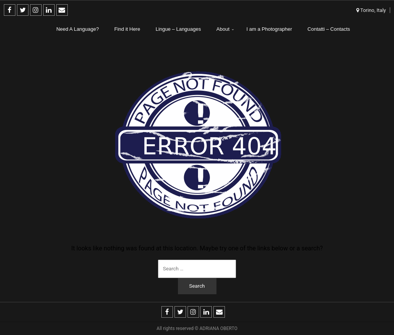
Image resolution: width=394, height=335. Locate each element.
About (223, 29)
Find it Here (127, 29)
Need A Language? (77, 29)
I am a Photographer (269, 29)
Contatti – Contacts (328, 29)
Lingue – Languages (178, 29)
